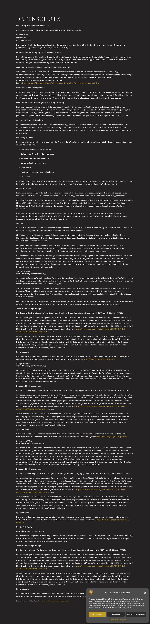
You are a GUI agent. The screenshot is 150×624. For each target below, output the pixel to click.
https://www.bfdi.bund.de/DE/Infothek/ (39, 83)
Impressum (122, 620)
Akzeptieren (97, 614)
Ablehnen (116, 614)
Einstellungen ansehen (136, 614)
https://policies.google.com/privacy (99, 359)
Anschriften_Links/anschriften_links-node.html (79, 83)
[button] (145, 593)
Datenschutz (114, 620)
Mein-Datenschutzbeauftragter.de (56, 601)
